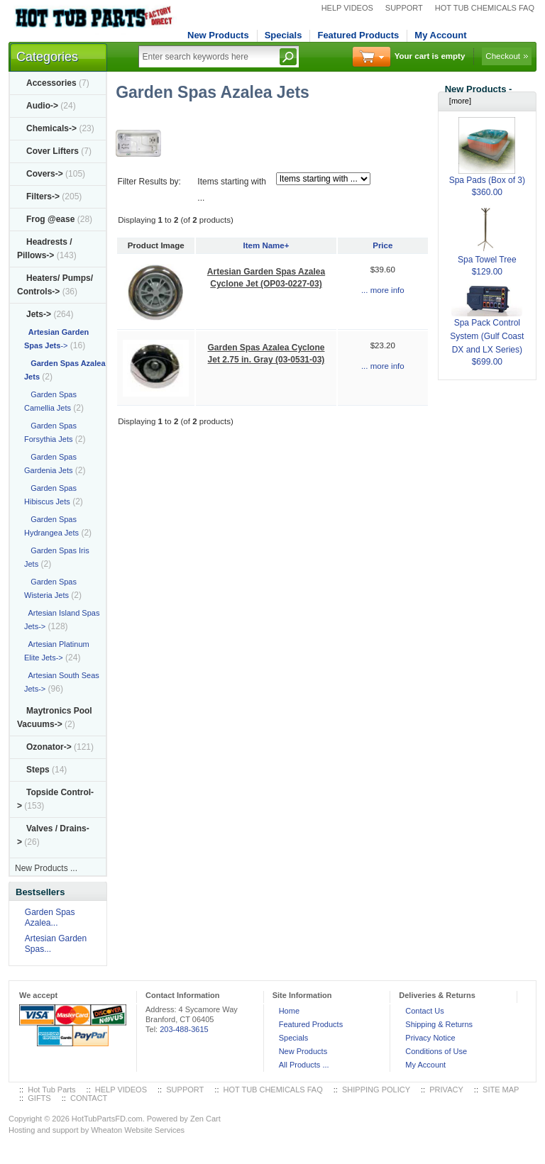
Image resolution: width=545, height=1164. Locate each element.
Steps (38, 770)
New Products (218, 35)
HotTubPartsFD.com (107, 1118)
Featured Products (358, 35)
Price (382, 245)
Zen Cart (205, 1118)
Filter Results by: (149, 182)
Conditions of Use (436, 1051)
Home (289, 1011)
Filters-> (43, 196)
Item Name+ (266, 245)
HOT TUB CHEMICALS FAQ (484, 8)
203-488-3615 (184, 1029)
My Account (440, 35)
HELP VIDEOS (347, 8)
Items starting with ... (231, 190)
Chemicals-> (51, 128)
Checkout (502, 56)
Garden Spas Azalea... (50, 917)
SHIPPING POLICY (376, 1089)
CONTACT (88, 1098)
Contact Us (424, 1011)
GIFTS (39, 1098)
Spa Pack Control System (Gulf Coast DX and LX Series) (487, 324)
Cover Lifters (52, 151)
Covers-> (44, 174)
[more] (458, 100)
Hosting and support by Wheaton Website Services (97, 1130)
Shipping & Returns (439, 1024)
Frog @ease (50, 219)
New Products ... (46, 868)
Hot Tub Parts (51, 1089)
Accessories (51, 83)
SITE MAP (501, 1089)
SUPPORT (404, 8)
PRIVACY (446, 1089)
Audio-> (42, 106)
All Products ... (304, 1064)
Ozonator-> (49, 747)
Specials (283, 35)
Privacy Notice (430, 1037)
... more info (382, 290)
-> (38, 314)
